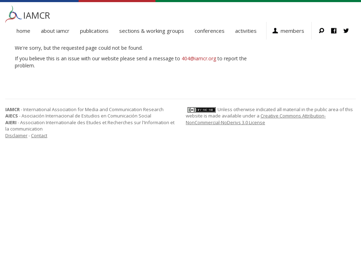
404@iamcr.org (199, 58)
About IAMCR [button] (55, 30)
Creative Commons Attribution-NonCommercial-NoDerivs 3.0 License (256, 119)
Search (325, 31)
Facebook (337, 31)
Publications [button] (94, 30)
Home (23, 30)
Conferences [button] (210, 30)
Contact (39, 135)
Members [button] (292, 30)
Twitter (349, 31)
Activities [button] (246, 30)
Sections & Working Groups (151, 30)
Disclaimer (16, 135)
